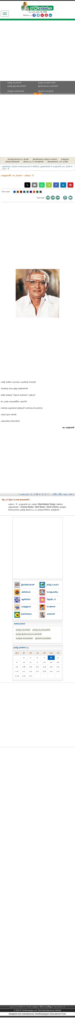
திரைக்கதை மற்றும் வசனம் (45, 159)
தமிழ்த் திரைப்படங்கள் (18, 159)
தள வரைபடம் (59, 1007)
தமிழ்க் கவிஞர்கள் (16, 91)
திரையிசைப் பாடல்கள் (58, 161)
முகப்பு (12, 1007)
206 (60, 494)
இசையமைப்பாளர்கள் (48, 86)
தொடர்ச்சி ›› (68, 494)
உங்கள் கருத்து (31, 1007)
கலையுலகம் (24, 166)
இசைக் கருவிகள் (46, 91)
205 (55, 494)
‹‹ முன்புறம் (24, 494)
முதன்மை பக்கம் (9, 166)
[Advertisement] (37, 51)
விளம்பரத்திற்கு (46, 1007)
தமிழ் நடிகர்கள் (15, 82)
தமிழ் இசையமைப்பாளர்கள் (29, 634)
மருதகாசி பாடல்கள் (61, 166)
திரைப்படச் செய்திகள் (33, 161)
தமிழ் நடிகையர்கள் (47, 82)
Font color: (6, 192)
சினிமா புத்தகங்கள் (41, 166)
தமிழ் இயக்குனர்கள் (17, 86)
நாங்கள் (21, 1007)
